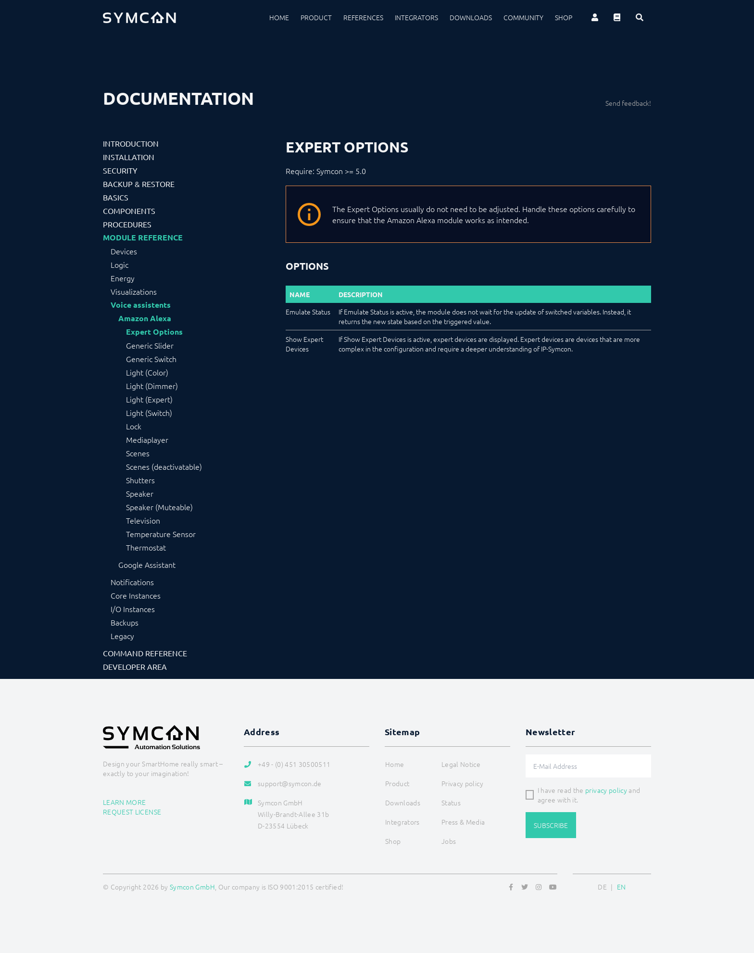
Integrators (416, 17)
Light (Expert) (149, 399)
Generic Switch (151, 359)
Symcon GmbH (192, 886)
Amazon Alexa (144, 318)
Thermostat (146, 547)
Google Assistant (147, 564)
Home (279, 17)
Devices (124, 251)
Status (451, 802)
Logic (119, 264)
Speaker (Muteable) (159, 507)
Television (143, 520)
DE (602, 886)
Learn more (124, 802)
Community (523, 17)
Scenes (138, 453)
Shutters (140, 480)
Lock (133, 426)
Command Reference (145, 653)
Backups (124, 622)
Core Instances (136, 595)
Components (129, 210)
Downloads (471, 17)
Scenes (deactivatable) (164, 466)
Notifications (132, 582)
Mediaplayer (147, 439)
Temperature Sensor (161, 534)
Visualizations (134, 291)
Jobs (448, 841)
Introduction (131, 143)
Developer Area (135, 666)
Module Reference (143, 237)
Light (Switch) (149, 412)
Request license (132, 811)
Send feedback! (628, 103)
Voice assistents (141, 305)
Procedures (127, 224)
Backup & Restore (139, 183)
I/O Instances (133, 609)
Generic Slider (150, 345)
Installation (128, 157)
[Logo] (139, 17)
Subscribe (551, 825)
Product (316, 17)
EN (621, 886)
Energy (123, 278)
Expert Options (154, 332)
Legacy (122, 635)
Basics (115, 197)
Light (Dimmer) (152, 385)
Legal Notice (460, 764)
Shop (563, 17)
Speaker (139, 493)
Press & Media (463, 822)
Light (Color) (147, 372)
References (363, 17)
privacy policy (606, 790)
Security (120, 170)
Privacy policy (462, 783)
